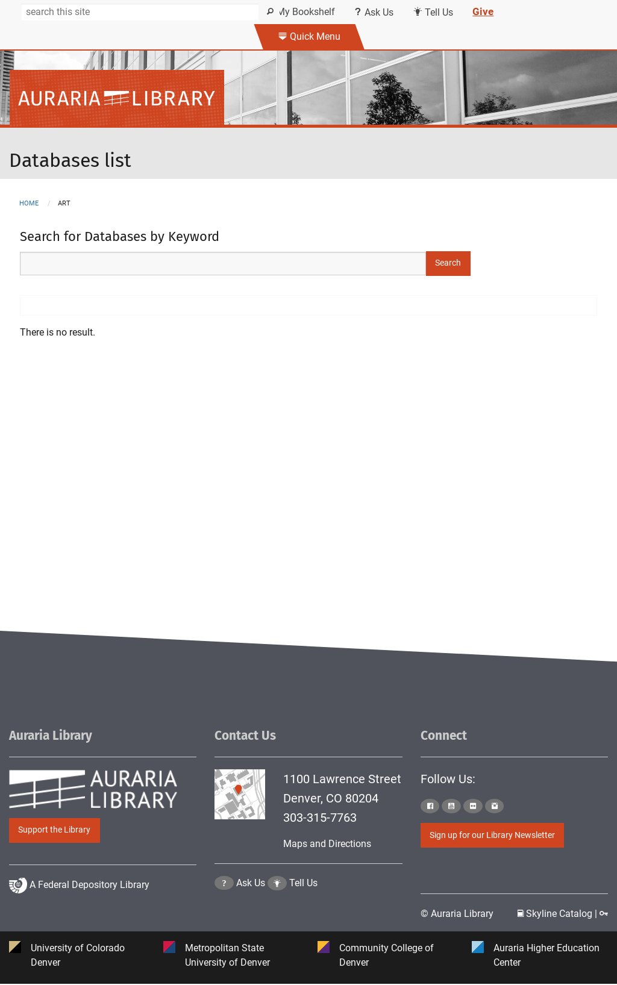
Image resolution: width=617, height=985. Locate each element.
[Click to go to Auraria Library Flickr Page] (473, 805)
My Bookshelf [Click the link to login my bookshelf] (301, 11)
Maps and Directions (327, 843)
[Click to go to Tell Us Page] (277, 913)
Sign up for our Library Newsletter (492, 835)
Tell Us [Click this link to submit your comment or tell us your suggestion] (433, 12)
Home (29, 203)
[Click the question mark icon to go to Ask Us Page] (224, 913)
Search (448, 263)
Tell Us (303, 913)
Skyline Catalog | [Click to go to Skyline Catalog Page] (559, 914)
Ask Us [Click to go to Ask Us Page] (250, 913)
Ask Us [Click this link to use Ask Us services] (373, 12)
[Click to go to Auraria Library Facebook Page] (430, 805)
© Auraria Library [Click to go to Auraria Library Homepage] (457, 914)
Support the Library (54, 830)
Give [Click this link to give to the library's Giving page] (482, 11)
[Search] (141, 12)
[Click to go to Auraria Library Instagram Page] (494, 805)
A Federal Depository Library (79, 914)
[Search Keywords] (223, 263)
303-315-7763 (320, 817)
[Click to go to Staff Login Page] (604, 914)
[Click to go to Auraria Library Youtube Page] (451, 805)
